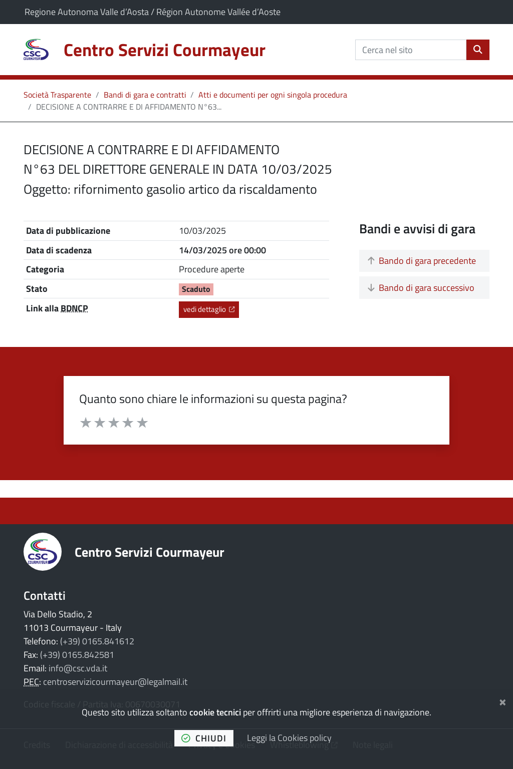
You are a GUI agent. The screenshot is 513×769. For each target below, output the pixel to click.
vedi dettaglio (211, 309)
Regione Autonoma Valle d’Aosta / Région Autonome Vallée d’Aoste (153, 12)
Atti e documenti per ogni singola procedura (272, 95)
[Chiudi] (502, 700)
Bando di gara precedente (422, 260)
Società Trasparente (57, 95)
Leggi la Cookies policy (289, 737)
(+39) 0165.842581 (77, 654)
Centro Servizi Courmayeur (149, 552)
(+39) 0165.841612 (97, 641)
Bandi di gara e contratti (145, 95)
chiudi (203, 738)
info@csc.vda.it (78, 668)
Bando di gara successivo (421, 287)
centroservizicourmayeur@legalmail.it (115, 681)
